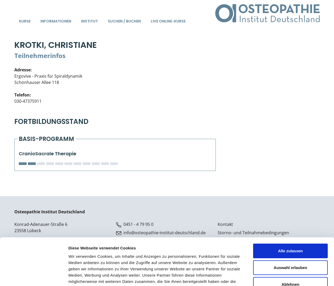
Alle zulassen (290, 217)
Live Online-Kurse (168, 21)
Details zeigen (277, 275)
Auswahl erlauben (290, 234)
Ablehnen (290, 251)
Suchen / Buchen (124, 21)
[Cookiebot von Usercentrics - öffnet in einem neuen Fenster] (34, 276)
